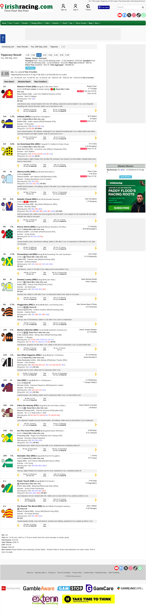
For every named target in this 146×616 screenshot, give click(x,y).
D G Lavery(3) (91, 433)
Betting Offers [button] (37, 23)
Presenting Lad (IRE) (27, 254)
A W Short (93, 174)
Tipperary (54, 47)
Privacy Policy (77, 572)
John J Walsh (92, 506)
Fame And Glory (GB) (25, 204)
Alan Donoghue (91, 199)
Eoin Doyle (92, 254)
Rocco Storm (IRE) (26, 227)
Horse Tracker (81, 23)
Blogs (91, 23)
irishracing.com (8, 47)
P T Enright (92, 89)
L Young (94, 455)
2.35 (39, 55)
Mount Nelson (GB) (24, 94)
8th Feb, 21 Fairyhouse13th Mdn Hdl (30, 137)
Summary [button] (30, 68)
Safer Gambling (113, 572)
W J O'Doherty (91, 355)
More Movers (125, 177)
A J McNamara (91, 380)
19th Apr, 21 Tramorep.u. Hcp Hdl (30, 323)
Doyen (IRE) (22, 284)
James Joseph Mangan (88, 330)
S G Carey (93, 144)
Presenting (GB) (23, 436)
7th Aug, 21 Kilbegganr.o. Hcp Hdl (59, 424)
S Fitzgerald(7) (91, 483)
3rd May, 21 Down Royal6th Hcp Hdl (30, 374)
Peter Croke (92, 171)
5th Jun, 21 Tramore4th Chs (60, 348)
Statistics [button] (56, 23)
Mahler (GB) (21, 121)
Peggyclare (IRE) (25, 304)
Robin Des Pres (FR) (25, 149)
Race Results (22, 47)
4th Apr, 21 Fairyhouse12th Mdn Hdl (30, 474)
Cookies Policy (89, 572)
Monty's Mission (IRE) (27, 330)
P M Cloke (93, 481)
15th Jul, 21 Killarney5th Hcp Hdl (59, 298)
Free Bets (104, 7)
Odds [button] (47, 23)
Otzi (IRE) (21, 380)
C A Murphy (92, 226)
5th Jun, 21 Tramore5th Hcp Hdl (59, 248)
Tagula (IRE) (22, 461)
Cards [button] (17, 23)
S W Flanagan (91, 508)
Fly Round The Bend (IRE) (29, 506)
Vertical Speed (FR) (24, 310)
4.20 (56, 55)
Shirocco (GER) (23, 177)
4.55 (61, 55)
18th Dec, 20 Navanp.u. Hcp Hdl (30, 424)
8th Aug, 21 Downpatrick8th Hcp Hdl (59, 449)
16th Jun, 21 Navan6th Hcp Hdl (59, 220)
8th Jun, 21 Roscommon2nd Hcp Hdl (59, 273)
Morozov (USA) (23, 385)
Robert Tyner (92, 86)
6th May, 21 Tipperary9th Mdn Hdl (30, 193)
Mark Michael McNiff (89, 279)
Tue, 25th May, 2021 (39, 47)
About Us (30, 572)
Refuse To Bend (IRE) (25, 511)
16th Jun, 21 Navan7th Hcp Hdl (59, 474)
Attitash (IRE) (23, 116)
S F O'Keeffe (92, 332)
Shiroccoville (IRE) (26, 171)
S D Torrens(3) (91, 307)
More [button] (97, 23)
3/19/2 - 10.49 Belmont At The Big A (125, 171)
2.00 (33, 55)
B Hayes (93, 119)
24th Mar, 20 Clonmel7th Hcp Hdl (29, 298)
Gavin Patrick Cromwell (88, 405)
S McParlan (92, 430)
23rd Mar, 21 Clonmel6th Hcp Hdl (29, 525)
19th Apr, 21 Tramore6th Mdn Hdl (30, 273)
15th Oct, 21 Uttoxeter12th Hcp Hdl (59, 323)
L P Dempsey (92, 201)
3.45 (50, 55)
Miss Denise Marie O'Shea (87, 304)
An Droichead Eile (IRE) (28, 144)
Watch (64, 23)
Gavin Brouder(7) (90, 357)
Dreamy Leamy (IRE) (27, 279)
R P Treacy (92, 458)
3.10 (44, 55)
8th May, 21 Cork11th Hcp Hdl (30, 399)
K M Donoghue (91, 146)
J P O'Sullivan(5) (90, 256)
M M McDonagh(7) (90, 229)
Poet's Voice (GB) (23, 486)
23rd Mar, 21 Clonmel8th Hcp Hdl (29, 110)
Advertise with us (40, 572)
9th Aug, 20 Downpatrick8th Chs (30, 449)
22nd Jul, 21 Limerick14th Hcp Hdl (59, 500)
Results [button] (26, 23)
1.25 (27, 55)
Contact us (52, 572)
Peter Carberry (91, 282)
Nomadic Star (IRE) (26, 456)
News (10, 23)
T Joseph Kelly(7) (90, 382)
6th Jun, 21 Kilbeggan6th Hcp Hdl (59, 110)
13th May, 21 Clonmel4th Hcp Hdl (29, 165)
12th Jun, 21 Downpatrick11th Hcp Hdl (59, 374)
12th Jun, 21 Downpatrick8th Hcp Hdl (59, 193)
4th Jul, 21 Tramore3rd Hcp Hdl (59, 137)
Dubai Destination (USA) (26, 360)
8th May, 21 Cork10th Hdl (29, 500)
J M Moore (93, 408)
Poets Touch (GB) (25, 481)
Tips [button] (71, 23)
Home (4, 23)
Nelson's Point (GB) (26, 86)
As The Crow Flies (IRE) (28, 430)
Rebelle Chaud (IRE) (27, 199)
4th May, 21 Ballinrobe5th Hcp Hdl (29, 248)
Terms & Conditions (64, 572)
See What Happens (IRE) (29, 355)
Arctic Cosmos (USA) (25, 335)
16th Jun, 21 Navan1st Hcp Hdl (59, 165)
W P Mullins (92, 116)
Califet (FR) (21, 259)
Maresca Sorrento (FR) (26, 410)
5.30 (67, 55)
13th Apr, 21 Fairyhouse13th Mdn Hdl (30, 220)
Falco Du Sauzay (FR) (27, 405)
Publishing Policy (101, 572)
